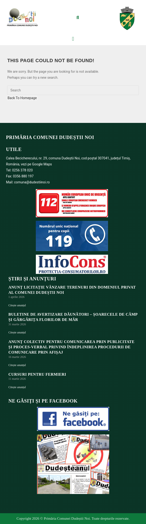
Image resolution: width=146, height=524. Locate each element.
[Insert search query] (73, 90)
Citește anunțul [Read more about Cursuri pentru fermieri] (17, 387)
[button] (78, 17)
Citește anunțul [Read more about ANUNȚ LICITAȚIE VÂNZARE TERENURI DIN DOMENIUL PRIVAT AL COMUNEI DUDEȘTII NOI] (17, 305)
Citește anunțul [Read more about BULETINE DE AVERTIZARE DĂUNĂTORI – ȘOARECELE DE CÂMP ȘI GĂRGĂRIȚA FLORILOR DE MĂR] (17, 332)
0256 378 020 (22, 170)
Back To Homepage (22, 98)
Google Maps (42, 164)
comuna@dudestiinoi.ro (32, 182)
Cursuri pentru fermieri (37, 374)
